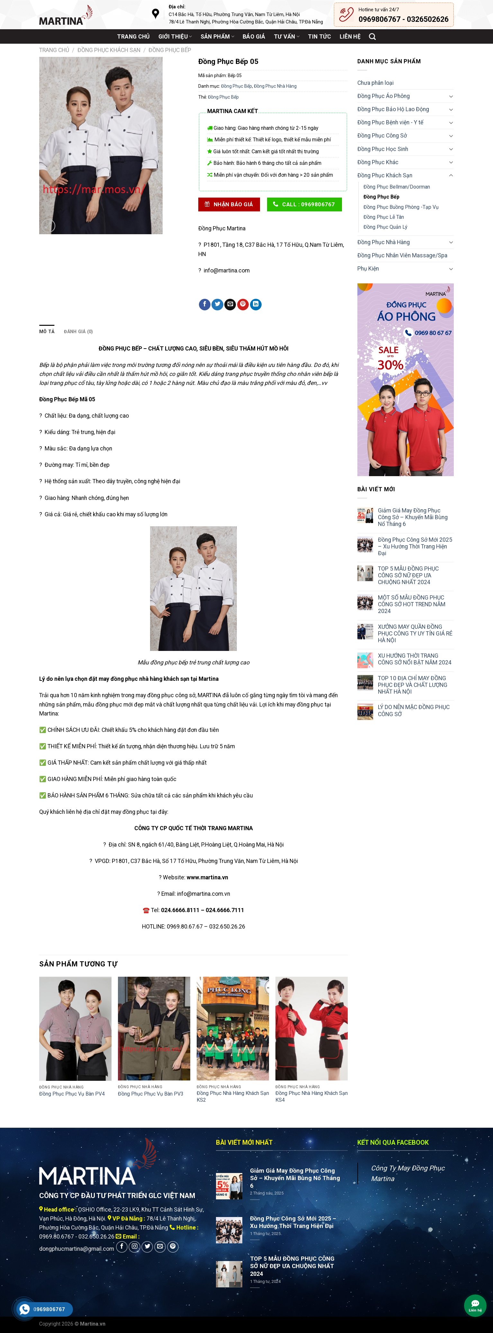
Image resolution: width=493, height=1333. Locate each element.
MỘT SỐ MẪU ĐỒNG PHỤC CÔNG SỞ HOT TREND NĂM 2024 (411, 604)
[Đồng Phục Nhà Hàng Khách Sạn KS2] (233, 1028)
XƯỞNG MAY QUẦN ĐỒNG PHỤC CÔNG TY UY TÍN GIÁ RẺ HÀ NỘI (415, 634)
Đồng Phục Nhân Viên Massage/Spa (402, 255)
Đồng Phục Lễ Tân (383, 217)
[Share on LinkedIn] (256, 305)
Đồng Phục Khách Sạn (108, 50)
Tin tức (319, 36)
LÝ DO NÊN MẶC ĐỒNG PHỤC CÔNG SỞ (414, 710)
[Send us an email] (160, 1247)
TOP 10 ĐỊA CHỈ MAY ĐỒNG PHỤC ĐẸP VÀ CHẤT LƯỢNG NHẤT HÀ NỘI (412, 685)
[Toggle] (451, 96)
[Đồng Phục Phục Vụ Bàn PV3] (154, 1028)
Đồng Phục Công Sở (382, 135)
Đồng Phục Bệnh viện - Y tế (390, 122)
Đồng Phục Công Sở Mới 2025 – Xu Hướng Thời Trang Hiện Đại (415, 546)
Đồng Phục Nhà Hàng (275, 86)
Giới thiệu (175, 36)
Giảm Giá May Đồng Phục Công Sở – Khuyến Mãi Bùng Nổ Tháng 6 (413, 517)
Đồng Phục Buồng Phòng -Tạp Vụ (401, 207)
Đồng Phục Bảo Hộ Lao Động (393, 109)
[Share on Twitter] (217, 305)
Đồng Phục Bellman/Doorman (396, 187)
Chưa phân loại (375, 83)
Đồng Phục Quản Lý (385, 227)
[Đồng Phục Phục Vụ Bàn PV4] (75, 1029)
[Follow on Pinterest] (173, 1247)
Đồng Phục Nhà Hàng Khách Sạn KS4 (311, 1096)
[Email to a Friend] (230, 305)
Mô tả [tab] (46, 331)
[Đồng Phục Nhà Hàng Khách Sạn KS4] (311, 1028)
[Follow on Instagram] (134, 1247)
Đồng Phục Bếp (169, 50)
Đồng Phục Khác (378, 162)
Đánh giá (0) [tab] (78, 331)
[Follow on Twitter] (147, 1247)
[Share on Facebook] (205, 305)
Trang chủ (133, 36)
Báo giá (254, 36)
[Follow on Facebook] (122, 1247)
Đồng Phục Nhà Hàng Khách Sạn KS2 (233, 1096)
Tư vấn (287, 36)
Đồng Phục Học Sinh (382, 149)
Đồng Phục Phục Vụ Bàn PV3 (151, 1094)
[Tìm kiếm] (372, 36)
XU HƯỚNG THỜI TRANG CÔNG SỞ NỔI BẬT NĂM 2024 (415, 659)
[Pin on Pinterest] (243, 305)
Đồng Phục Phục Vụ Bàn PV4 (72, 1094)
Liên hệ (350, 36)
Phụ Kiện (368, 268)
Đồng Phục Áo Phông (383, 96)
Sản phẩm (217, 36)
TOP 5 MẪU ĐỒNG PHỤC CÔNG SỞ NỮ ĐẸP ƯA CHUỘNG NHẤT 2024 (408, 575)
